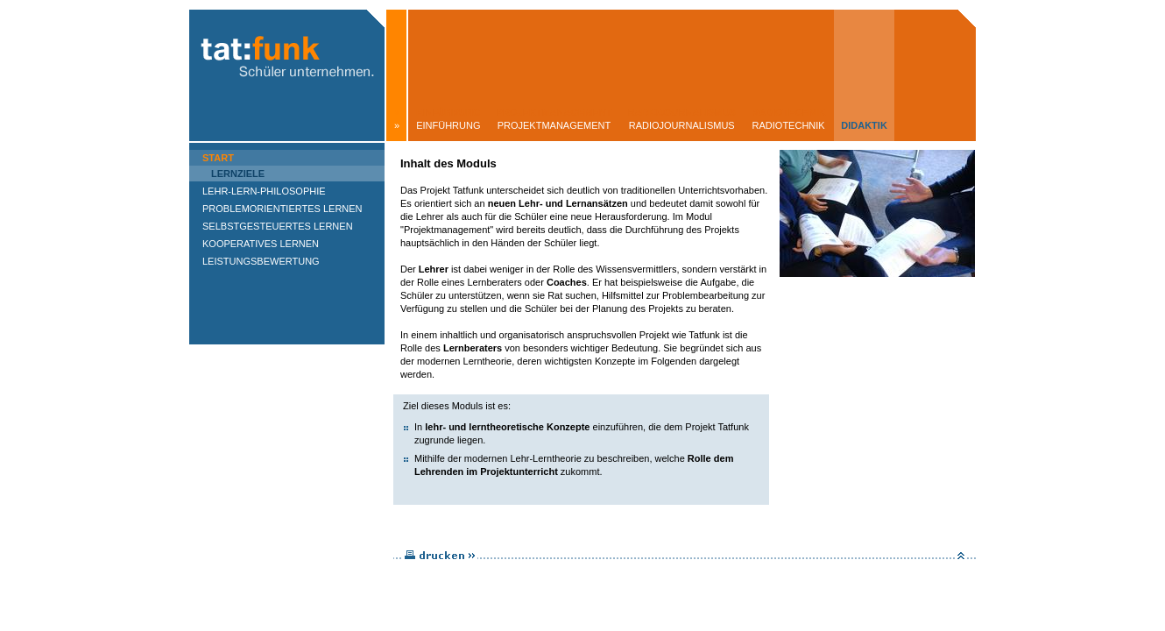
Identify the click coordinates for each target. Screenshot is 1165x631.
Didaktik (864, 125)
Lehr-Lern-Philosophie (264, 191)
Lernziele (238, 173)
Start (218, 157)
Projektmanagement (554, 125)
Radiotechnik (788, 125)
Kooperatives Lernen (260, 243)
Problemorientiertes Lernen (282, 208)
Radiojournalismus (682, 125)
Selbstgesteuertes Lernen (277, 226)
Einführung (448, 125)
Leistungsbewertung (261, 261)
